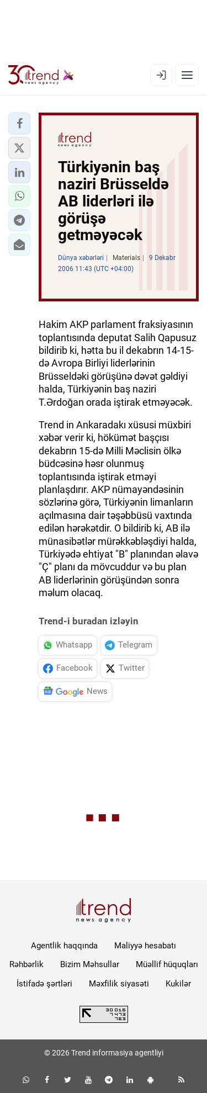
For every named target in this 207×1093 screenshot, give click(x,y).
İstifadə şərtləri (44, 984)
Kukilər (178, 984)
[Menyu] (187, 75)
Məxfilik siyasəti (119, 984)
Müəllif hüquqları (167, 964)
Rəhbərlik (26, 964)
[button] (19, 123)
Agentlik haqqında (64, 946)
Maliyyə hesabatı (145, 946)
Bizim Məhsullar (89, 964)
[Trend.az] (41, 75)
